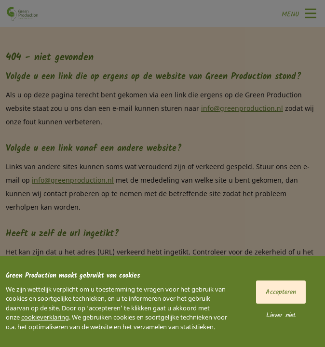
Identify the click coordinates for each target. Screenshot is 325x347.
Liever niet (281, 315)
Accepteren (281, 292)
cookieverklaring (45, 317)
